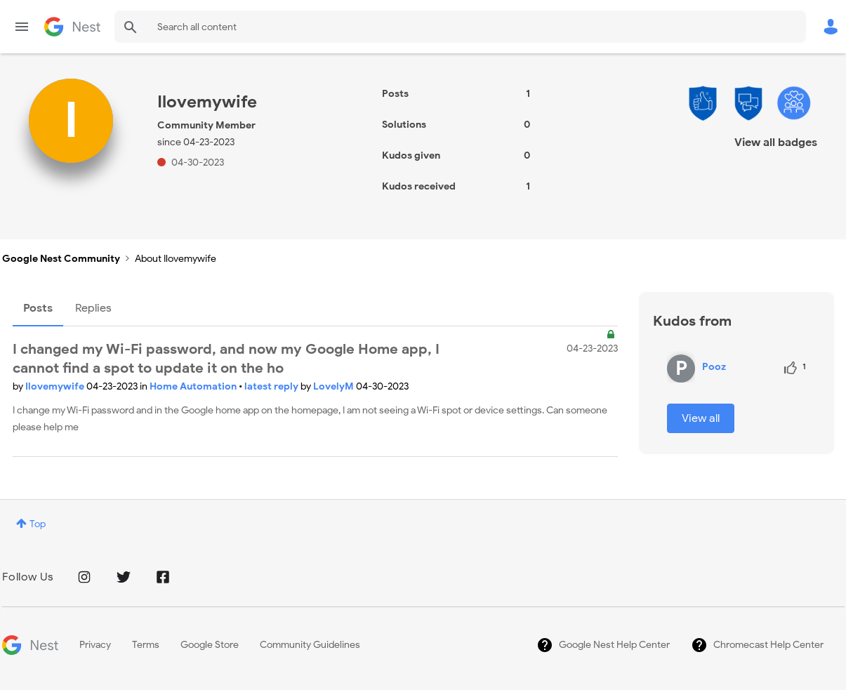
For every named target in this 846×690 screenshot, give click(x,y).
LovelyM (334, 386)
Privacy (95, 645)
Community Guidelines (310, 645)
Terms (145, 645)
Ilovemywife (55, 386)
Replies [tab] (93, 308)
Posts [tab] (38, 308)
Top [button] (37, 524)
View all (701, 418)
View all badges (775, 142)
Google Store (209, 645)
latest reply (272, 386)
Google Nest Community (72, 26)
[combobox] (460, 27)
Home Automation (194, 386)
